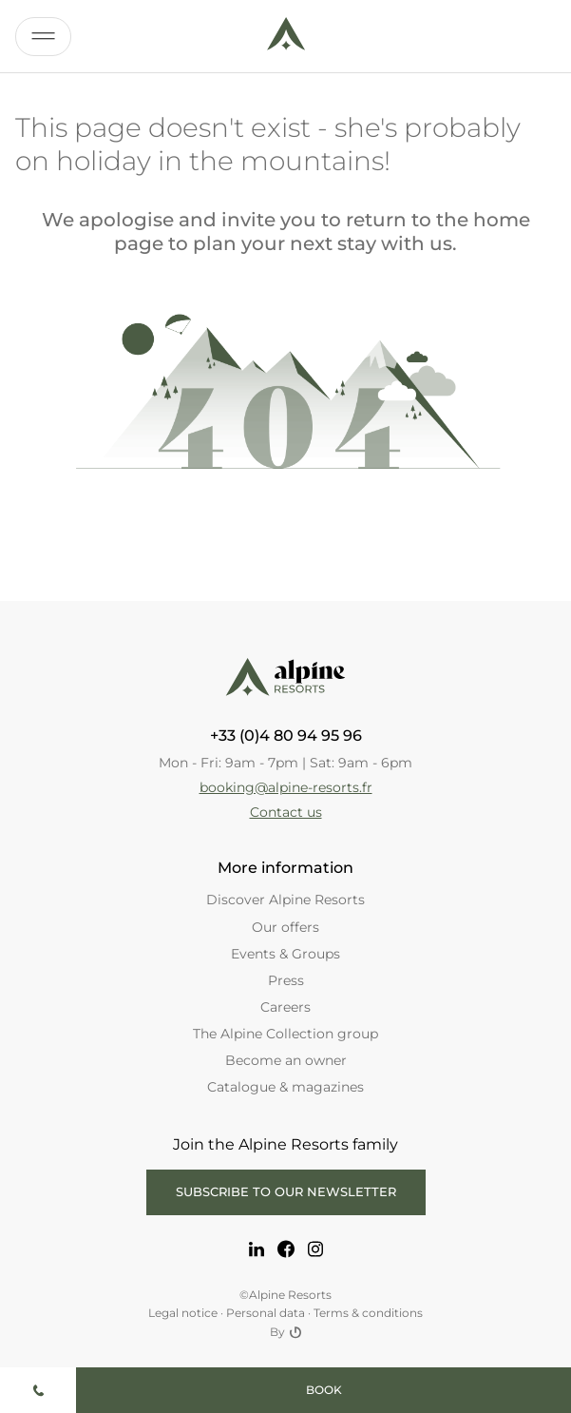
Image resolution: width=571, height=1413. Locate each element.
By (285, 1332)
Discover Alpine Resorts (285, 899)
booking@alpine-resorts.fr (286, 787)
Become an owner (286, 1060)
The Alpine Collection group (285, 1033)
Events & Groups (285, 953)
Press (286, 980)
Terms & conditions (368, 1313)
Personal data (265, 1313)
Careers (285, 1007)
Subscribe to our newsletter (286, 1191)
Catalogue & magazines (285, 1086)
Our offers (285, 927)
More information (285, 868)
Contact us (286, 812)
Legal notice (183, 1313)
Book (324, 1390)
